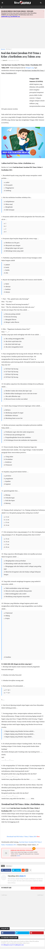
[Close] (43, 11)
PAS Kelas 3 (8, 49)
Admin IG (22, 876)
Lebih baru (4, 895)
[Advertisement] (22, 34)
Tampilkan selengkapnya (37, 888)
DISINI (18, 855)
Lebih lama (40, 895)
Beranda (3, 49)
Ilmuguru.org (30, 68)
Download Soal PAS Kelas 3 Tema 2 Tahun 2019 (21, 836)
